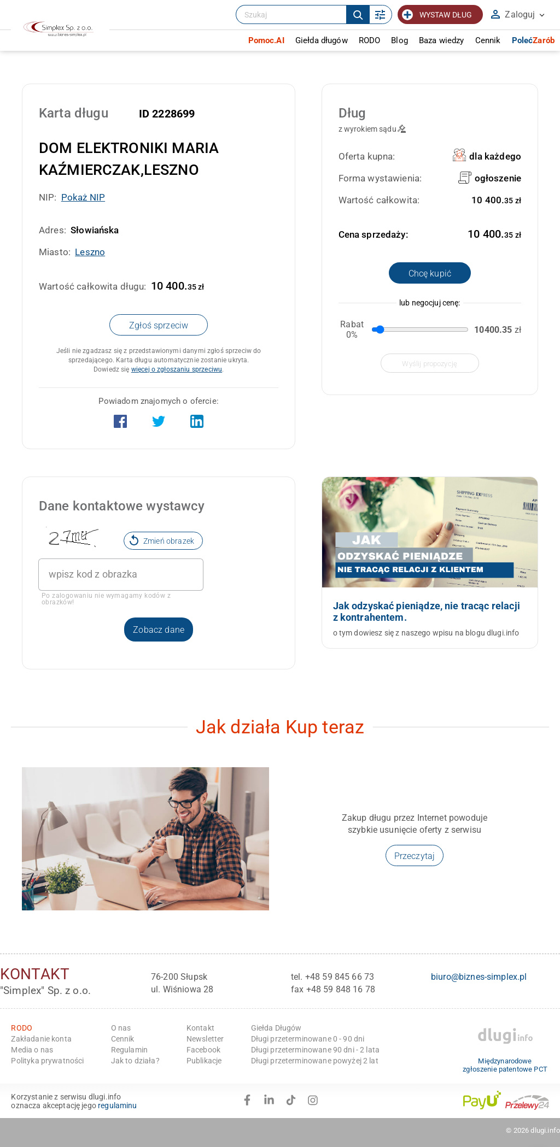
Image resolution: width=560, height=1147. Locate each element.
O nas (121, 1028)
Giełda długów (321, 40)
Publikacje (204, 1060)
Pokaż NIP (83, 197)
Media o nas (32, 1049)
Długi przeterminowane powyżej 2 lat (314, 1060)
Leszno (90, 251)
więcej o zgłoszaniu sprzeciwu (176, 369)
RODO (370, 40)
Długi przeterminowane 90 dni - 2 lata (315, 1049)
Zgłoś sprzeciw (158, 325)
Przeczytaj (414, 856)
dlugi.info (545, 1130)
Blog (399, 40)
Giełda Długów (276, 1028)
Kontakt (200, 1028)
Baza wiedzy (441, 40)
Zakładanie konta (41, 1038)
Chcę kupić (430, 273)
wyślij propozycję (429, 364)
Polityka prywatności (47, 1060)
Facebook (203, 1049)
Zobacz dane (158, 630)
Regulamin (129, 1049)
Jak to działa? (135, 1060)
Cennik (488, 40)
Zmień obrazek (162, 539)
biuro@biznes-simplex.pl (479, 977)
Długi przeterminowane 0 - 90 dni (308, 1038)
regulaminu (117, 1105)
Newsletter (205, 1038)
